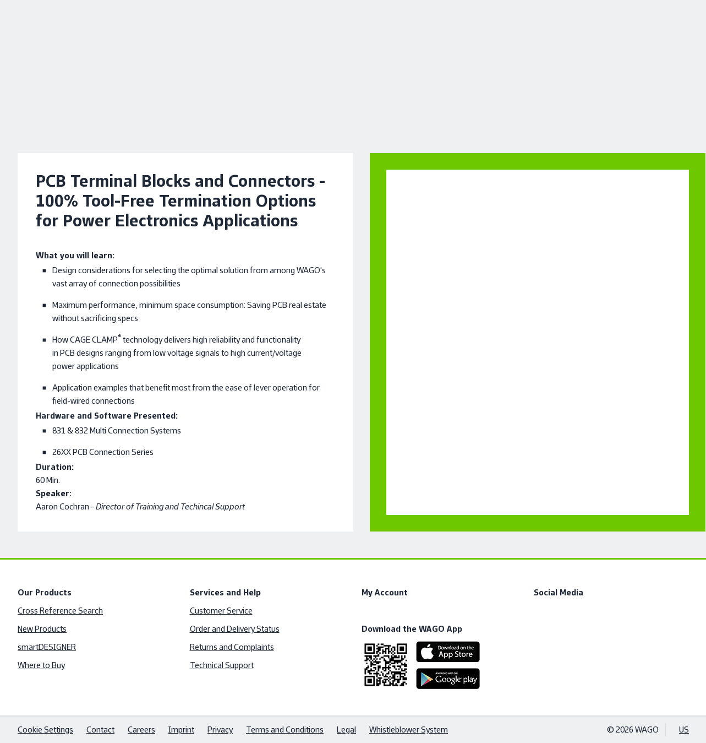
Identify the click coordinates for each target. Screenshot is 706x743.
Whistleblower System (408, 729)
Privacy (220, 729)
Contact (100, 729)
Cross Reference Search (60, 610)
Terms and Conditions (285, 729)
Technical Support (221, 665)
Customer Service (220, 610)
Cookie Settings (45, 729)
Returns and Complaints (231, 647)
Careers (141, 729)
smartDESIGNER (47, 647)
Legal (346, 729)
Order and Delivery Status (234, 628)
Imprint (181, 729)
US (684, 729)
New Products (42, 628)
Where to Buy (41, 665)
